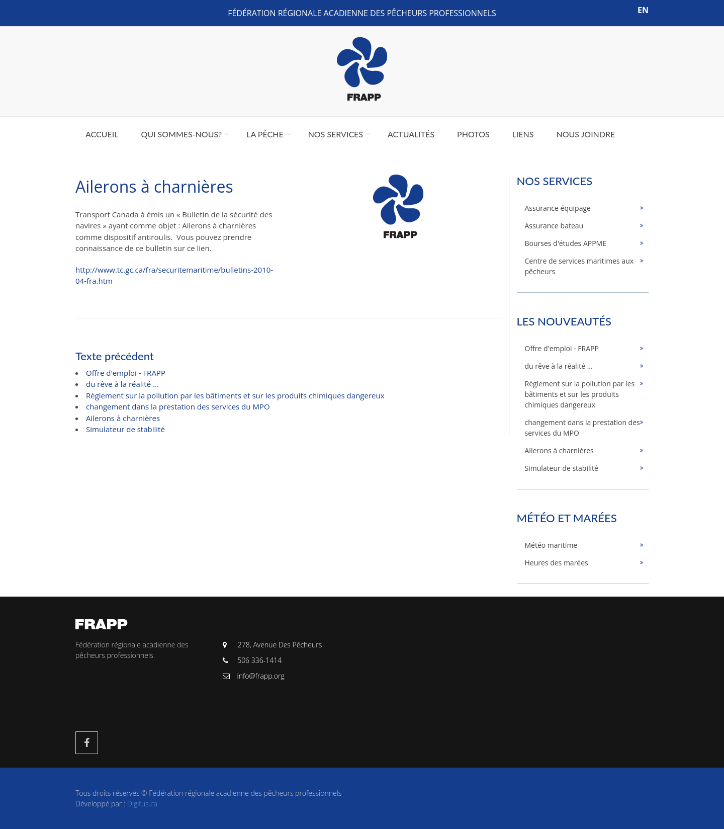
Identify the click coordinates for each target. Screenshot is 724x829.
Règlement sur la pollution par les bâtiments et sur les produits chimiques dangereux (235, 395)
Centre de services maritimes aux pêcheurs (579, 266)
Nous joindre (585, 134)
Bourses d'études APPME (566, 243)
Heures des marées (556, 562)
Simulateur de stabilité (125, 429)
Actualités (411, 134)
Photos (473, 134)
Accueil (101, 134)
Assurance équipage (558, 208)
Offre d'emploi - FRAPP (125, 373)
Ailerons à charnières (123, 418)
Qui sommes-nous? (181, 134)
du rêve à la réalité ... (122, 384)
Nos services (335, 134)
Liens (523, 134)
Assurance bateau (554, 225)
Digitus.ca (142, 803)
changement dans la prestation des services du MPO (178, 406)
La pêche (264, 134)
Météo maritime (551, 545)
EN (643, 10)
